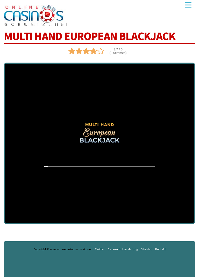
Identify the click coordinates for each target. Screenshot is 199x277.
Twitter (99, 249)
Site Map (146, 249)
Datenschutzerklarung (123, 249)
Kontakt (160, 249)
